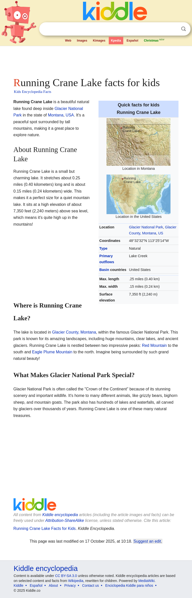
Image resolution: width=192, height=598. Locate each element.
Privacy (70, 585)
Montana (55, 115)
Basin (104, 270)
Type (103, 248)
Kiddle (19, 585)
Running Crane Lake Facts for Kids (45, 528)
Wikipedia (76, 581)
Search (184, 29)
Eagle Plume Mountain (52, 352)
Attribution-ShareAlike (64, 520)
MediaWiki (146, 581)
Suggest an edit (147, 541)
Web (68, 40)
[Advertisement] (96, 60)
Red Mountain (154, 345)
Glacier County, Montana (74, 332)
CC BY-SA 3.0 (66, 576)
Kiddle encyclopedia (60, 515)
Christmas (154, 40)
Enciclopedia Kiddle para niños (129, 585)
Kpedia (116, 40)
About (53, 585)
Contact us (90, 585)
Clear (173, 29)
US (160, 233)
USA (70, 115)
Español (132, 40)
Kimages (99, 40)
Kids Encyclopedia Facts (32, 92)
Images (82, 40)
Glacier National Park (146, 227)
